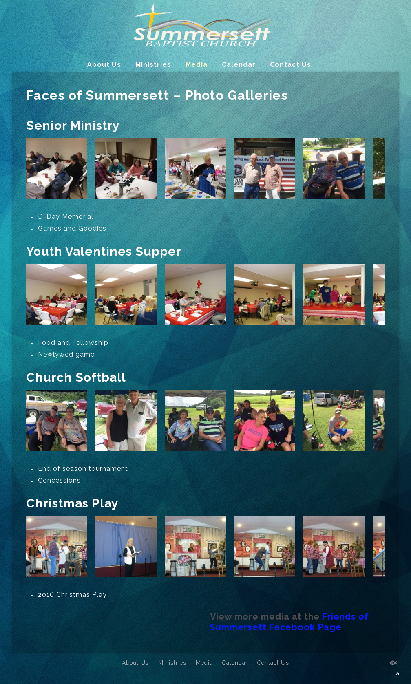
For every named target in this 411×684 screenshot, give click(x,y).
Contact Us (290, 64)
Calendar (239, 64)
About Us (104, 64)
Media (197, 64)
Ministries (153, 64)
